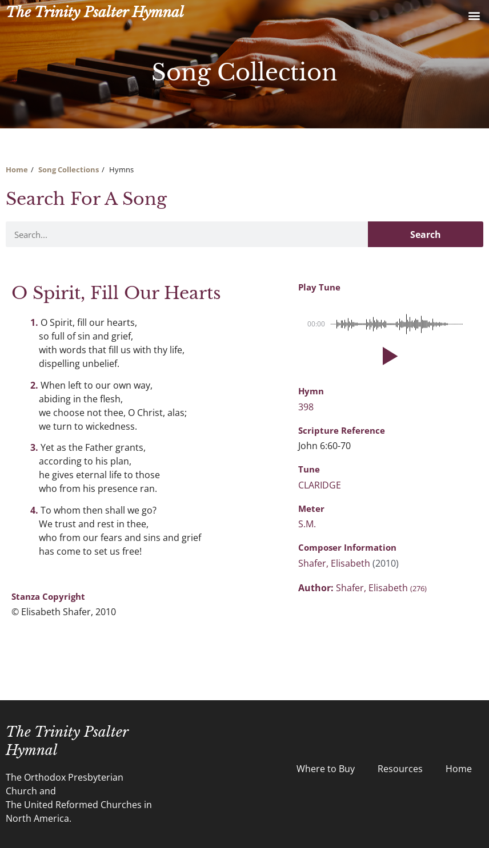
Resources (400, 768)
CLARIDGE (319, 485)
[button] (473, 15)
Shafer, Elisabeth (335, 563)
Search (425, 234)
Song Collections (68, 169)
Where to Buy (325, 768)
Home (17, 169)
